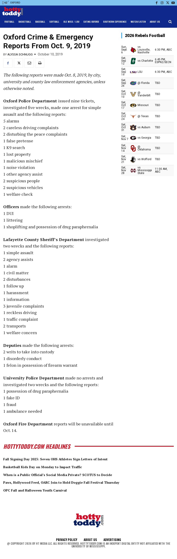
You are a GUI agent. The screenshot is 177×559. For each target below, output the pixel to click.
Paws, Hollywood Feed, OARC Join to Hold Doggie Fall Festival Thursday (77, 482)
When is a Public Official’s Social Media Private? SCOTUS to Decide (72, 474)
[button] (170, 22)
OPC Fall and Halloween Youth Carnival (44, 490)
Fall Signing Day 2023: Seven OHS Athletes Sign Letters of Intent (70, 458)
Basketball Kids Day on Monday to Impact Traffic (53, 466)
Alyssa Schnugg (20, 54)
